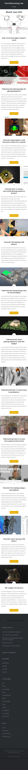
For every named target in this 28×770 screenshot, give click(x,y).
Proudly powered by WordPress (11, 750)
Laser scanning (5, 689)
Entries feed (5, 730)
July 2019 (4, 666)
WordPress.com (16, 752)
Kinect (3, 686)
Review (4, 698)
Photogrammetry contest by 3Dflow (11, 645)
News (3, 692)
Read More (14, 62)
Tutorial (4, 707)
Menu (14, 6)
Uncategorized (5, 710)
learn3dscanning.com (14, 3)
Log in (3, 727)
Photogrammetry (6, 695)
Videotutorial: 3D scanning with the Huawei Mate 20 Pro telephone (12, 638)
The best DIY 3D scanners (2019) (10, 635)
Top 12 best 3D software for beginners (11, 632)
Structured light (6, 701)
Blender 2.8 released (7, 642)
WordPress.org (6, 736)
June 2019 (4, 669)
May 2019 (4, 672)
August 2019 (5, 663)
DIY (3, 683)
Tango (3, 704)
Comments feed (6, 733)
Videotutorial (5, 716)
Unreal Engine (5, 713)
